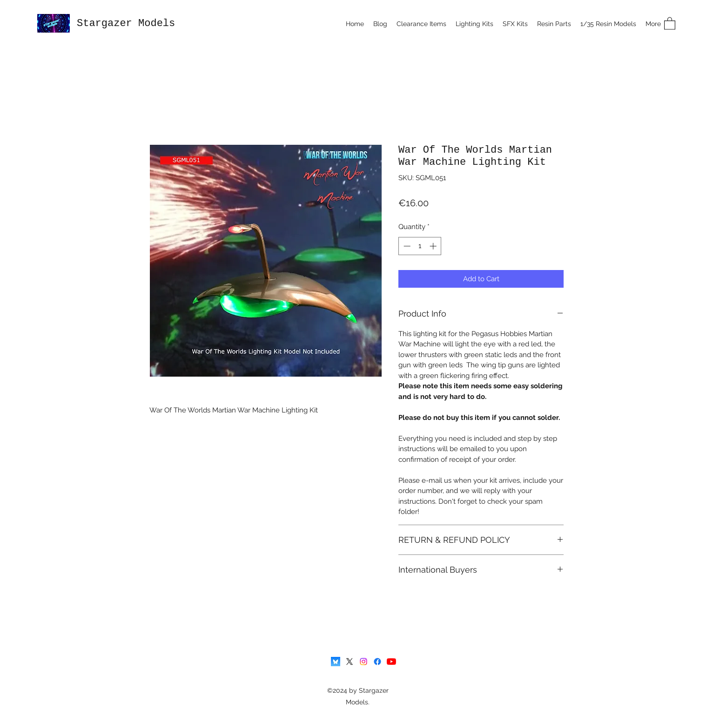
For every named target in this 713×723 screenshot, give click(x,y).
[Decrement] (406, 246)
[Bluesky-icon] (335, 661)
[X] (349, 661)
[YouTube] (391, 661)
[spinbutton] (420, 246)
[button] (669, 23)
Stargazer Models (126, 23)
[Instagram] (363, 661)
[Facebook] (377, 661)
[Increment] (434, 246)
